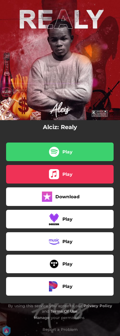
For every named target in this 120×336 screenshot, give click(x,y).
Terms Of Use (64, 311)
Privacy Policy (98, 305)
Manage (42, 317)
